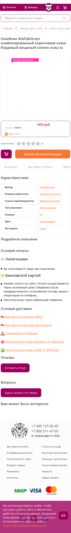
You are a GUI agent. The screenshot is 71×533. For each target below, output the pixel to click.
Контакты (12, 477)
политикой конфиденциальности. (25, 525)
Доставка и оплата (40, 167)
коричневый (47, 221)
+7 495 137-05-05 (44, 426)
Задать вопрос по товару (21, 393)
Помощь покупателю (54, 459)
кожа (43, 228)
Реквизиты (13, 471)
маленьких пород (50, 194)
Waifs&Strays (47, 187)
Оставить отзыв (15, 368)
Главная (7, 28)
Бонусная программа (54, 452)
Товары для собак (31, 28)
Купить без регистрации (43, 154)
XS (41, 214)
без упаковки (48, 207)
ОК (63, 515)
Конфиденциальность (20, 452)
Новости (47, 471)
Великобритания (50, 201)
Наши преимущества (54, 465)
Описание (10, 167)
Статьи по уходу (51, 446)
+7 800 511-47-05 (44, 431)
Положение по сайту (19, 459)
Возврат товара (16, 465)
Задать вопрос (50, 477)
